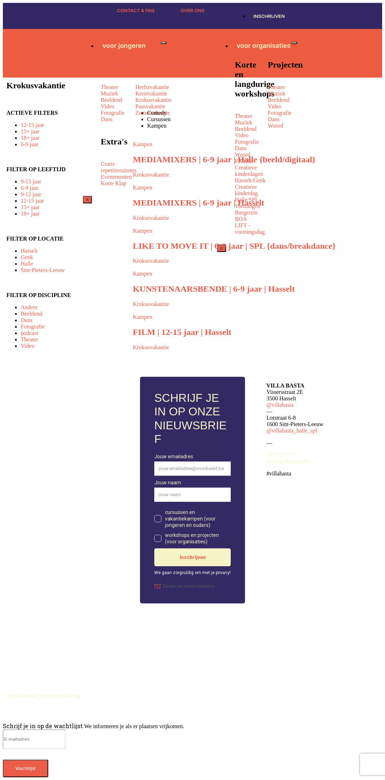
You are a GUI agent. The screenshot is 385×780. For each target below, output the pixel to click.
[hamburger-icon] (163, 43)
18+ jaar (30, 138)
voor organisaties (264, 45)
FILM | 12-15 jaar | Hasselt (182, 332)
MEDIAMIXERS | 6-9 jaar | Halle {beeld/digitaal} (224, 159)
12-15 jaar (32, 125)
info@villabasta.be (288, 461)
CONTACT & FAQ (136, 10)
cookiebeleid (21, 696)
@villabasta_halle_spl (291, 431)
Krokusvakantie (151, 175)
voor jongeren (124, 45)
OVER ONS (193, 10)
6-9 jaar (29, 144)
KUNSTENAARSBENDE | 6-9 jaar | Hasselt (214, 288)
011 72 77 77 (281, 455)
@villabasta (280, 405)
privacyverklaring (61, 696)
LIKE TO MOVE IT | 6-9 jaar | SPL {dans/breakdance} (234, 246)
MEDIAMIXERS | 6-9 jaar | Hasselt (198, 202)
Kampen (142, 144)
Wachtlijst (25, 768)
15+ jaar (30, 131)
